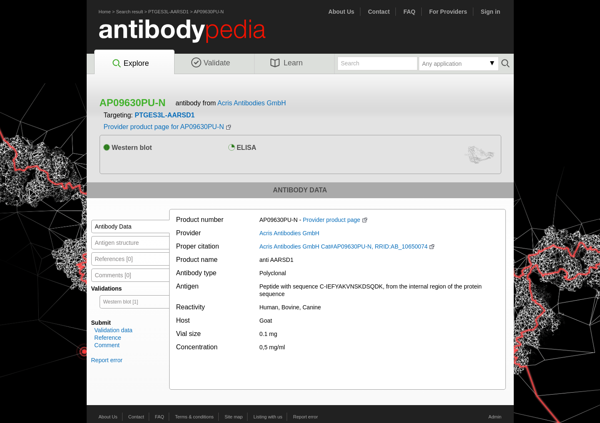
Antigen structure (117, 242)
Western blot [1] (120, 302)
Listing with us (267, 416)
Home (105, 11)
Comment (107, 345)
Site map (233, 416)
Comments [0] (113, 275)
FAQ (409, 11)
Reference (107, 337)
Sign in (490, 11)
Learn (286, 62)
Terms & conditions (194, 416)
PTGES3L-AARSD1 (168, 11)
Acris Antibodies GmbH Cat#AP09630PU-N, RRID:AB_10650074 (344, 246)
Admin (494, 416)
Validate (210, 62)
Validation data (113, 330)
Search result (129, 11)
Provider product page (331, 219)
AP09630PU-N (209, 11)
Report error (106, 360)
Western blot (127, 147)
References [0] (114, 259)
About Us (341, 11)
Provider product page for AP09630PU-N (164, 126)
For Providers (448, 11)
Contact (379, 11)
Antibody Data (113, 226)
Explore (130, 64)
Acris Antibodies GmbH (252, 103)
